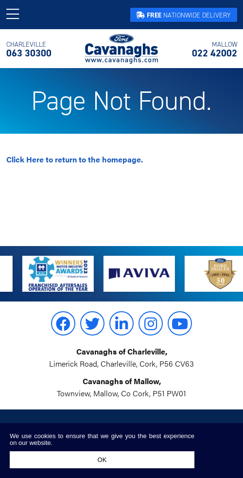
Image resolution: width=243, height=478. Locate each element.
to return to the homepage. (74, 159)
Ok (102, 459)
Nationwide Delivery (183, 15)
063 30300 (29, 49)
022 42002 (214, 49)
